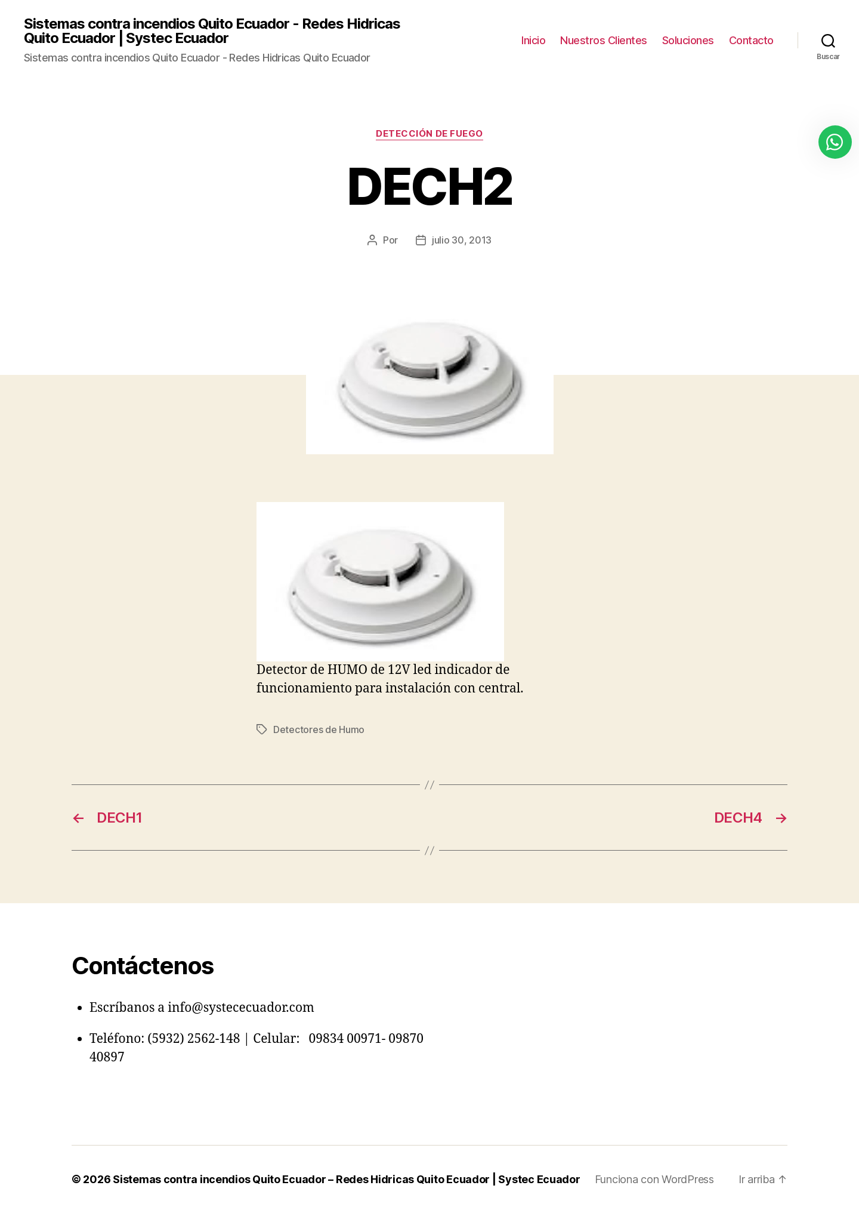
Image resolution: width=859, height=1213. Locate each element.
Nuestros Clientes (603, 40)
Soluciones (688, 40)
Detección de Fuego (429, 133)
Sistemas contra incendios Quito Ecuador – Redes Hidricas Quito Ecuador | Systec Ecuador (346, 1179)
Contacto (751, 40)
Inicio (533, 40)
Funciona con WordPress (654, 1179)
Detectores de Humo (318, 729)
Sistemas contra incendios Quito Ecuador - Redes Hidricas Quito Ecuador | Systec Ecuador (212, 31)
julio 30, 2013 (462, 240)
